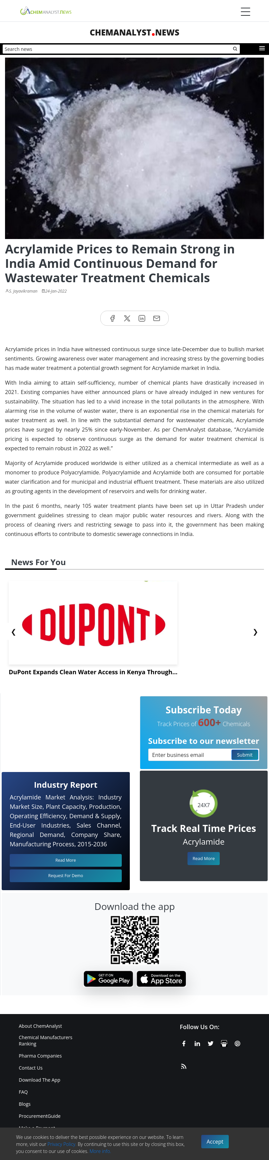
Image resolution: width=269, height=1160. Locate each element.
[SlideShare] (224, 1042)
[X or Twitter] (210, 1042)
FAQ (23, 1092)
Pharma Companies (40, 1056)
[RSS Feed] (183, 1065)
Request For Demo (65, 875)
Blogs (25, 1104)
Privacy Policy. (62, 1144)
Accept (215, 1141)
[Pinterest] (237, 1042)
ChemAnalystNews (134, 32)
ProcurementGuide (40, 1116)
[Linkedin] (197, 1042)
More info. (100, 1151)
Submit (245, 755)
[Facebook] (183, 1042)
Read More (204, 858)
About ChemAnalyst (40, 1026)
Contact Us (31, 1068)
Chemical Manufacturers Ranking (45, 1040)
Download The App (39, 1080)
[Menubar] (245, 11)
